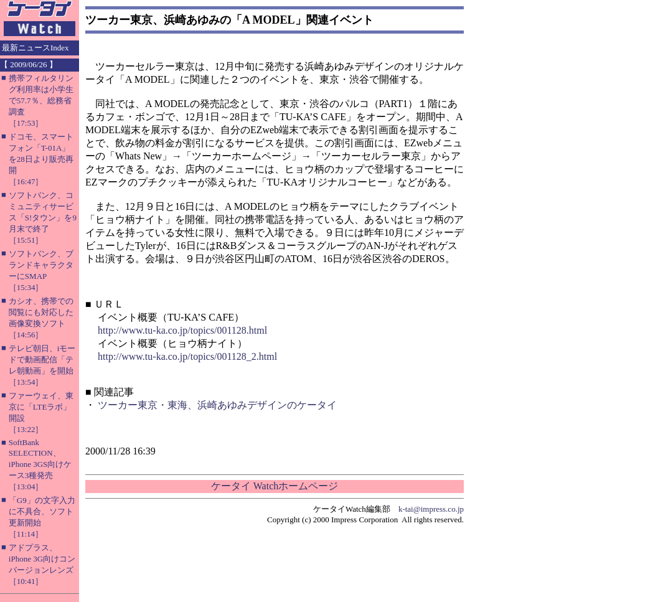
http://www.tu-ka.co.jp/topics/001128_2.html (187, 356)
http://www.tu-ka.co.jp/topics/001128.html (182, 330)
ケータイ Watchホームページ (274, 486)
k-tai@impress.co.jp (431, 509)
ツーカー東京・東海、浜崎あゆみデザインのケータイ (217, 405)
